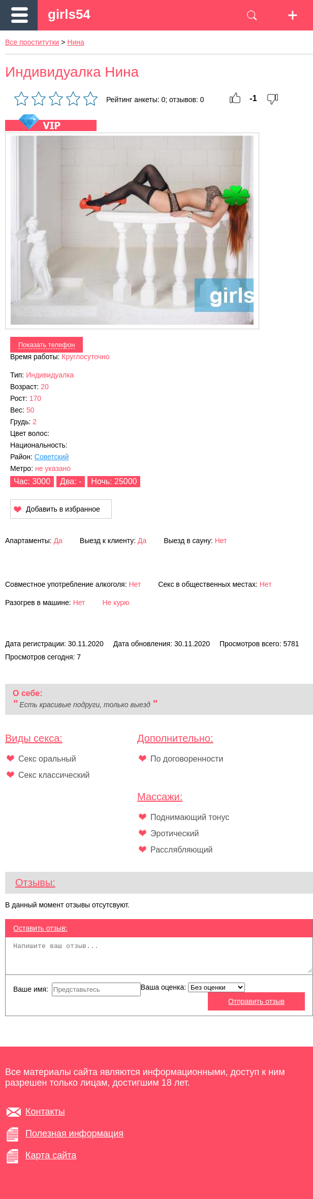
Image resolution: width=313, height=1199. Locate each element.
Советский (52, 457)
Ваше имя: (77, 989)
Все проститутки (32, 42)
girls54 (69, 14)
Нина (75, 42)
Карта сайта (50, 1155)
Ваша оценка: (193, 987)
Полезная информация (74, 1133)
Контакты (45, 1112)
